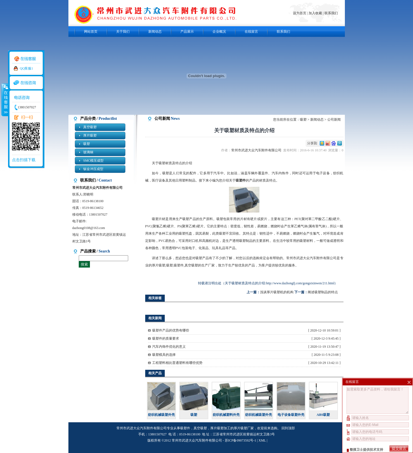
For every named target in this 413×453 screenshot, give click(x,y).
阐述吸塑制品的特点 (323, 292)
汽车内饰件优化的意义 (169, 347)
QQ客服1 (26, 68)
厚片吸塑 (90, 135)
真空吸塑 (90, 127)
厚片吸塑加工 (220, 428)
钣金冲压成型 (93, 169)
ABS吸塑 (323, 415)
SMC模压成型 (93, 161)
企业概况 (219, 32)
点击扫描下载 (23, 160)
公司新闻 (334, 119)
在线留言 (251, 32)
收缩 (5, 99)
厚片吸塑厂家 (244, 428)
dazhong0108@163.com (88, 228)
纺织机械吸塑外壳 (161, 415)
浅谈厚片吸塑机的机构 (276, 292)
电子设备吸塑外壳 (291, 415)
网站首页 (90, 32)
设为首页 (300, 13)
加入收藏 (315, 13)
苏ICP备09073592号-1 (240, 440)
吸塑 (86, 144)
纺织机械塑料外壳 (226, 415)
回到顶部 (288, 428)
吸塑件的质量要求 (165, 338)
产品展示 (187, 32)
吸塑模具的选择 (164, 355)
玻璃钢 (88, 152)
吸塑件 (185, 428)
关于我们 (123, 32)
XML (262, 440)
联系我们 (331, 13)
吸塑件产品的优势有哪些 (170, 330)
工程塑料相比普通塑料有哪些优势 (177, 363)
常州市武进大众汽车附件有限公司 (257, 150)
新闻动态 (155, 32)
